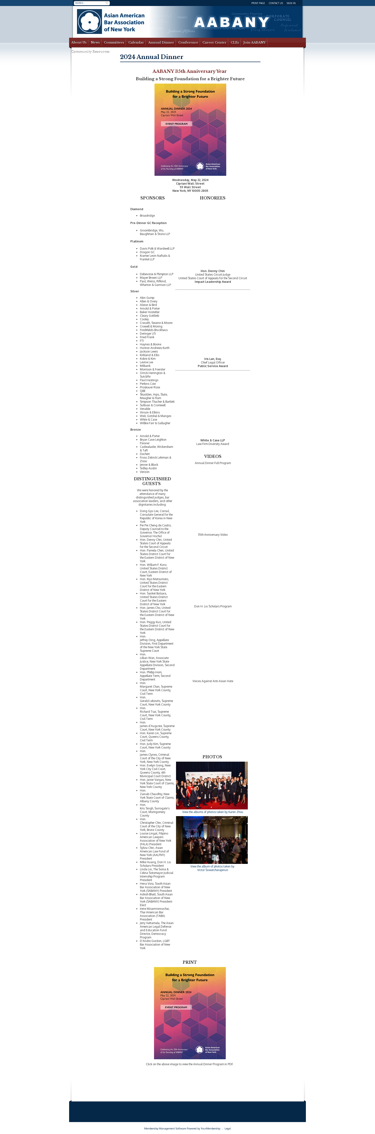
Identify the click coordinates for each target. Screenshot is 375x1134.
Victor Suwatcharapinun (212, 870)
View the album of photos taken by (212, 866)
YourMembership (210, 1128)
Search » (107, 3)
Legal (228, 1128)
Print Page (258, 3)
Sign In (291, 3)
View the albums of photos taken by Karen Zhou (212, 812)
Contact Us (276, 3)
